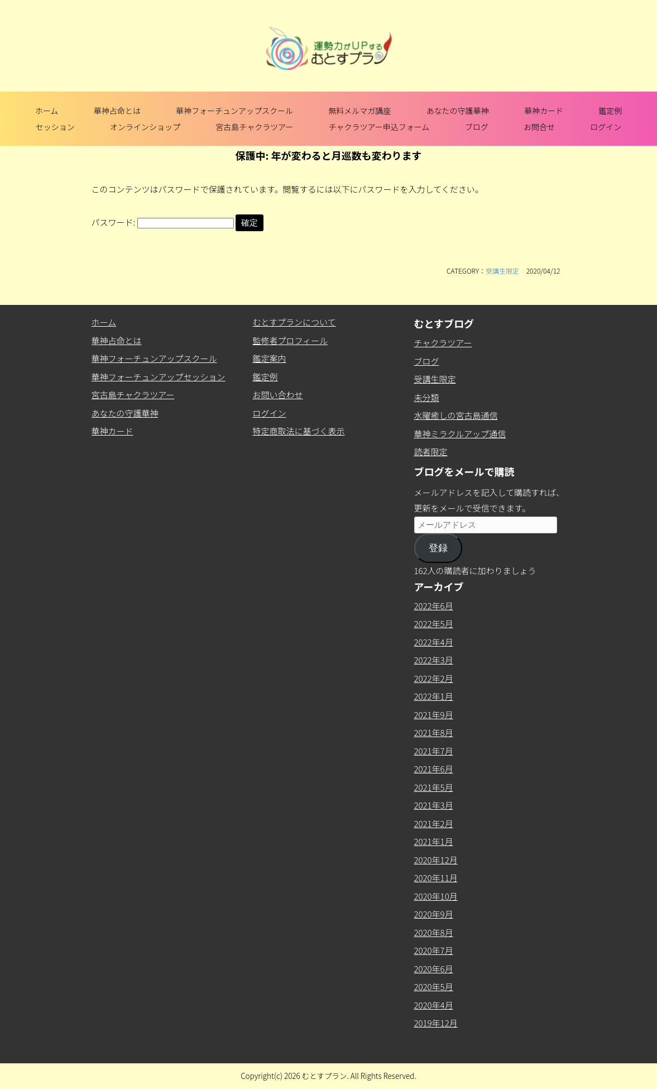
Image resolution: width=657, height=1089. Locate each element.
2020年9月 (433, 914)
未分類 (426, 397)
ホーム (47, 110)
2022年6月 (433, 606)
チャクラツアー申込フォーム (379, 126)
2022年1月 (433, 696)
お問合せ (539, 126)
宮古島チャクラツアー (254, 126)
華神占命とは (117, 110)
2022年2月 (433, 678)
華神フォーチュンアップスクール (234, 110)
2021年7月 (433, 751)
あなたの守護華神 (457, 110)
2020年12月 (436, 860)
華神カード (543, 110)
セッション (55, 126)
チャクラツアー (443, 342)
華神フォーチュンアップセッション (159, 377)
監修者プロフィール (290, 340)
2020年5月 (433, 986)
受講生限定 (502, 270)
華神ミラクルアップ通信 (460, 434)
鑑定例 (610, 110)
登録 (438, 548)
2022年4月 (433, 642)
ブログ (476, 126)
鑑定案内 (269, 358)
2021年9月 (433, 714)
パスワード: (163, 222)
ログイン (605, 126)
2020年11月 (436, 877)
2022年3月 (433, 660)
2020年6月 (433, 969)
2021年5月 (433, 787)
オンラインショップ (145, 126)
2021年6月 (433, 769)
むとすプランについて (294, 322)
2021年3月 (433, 805)
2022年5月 (433, 623)
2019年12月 (436, 1023)
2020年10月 (436, 896)
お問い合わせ (278, 394)
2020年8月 (433, 932)
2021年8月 (433, 732)
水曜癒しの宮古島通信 (456, 415)
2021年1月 (433, 841)
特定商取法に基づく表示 (299, 431)
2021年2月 (433, 823)
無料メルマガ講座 (359, 110)
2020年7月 (433, 950)
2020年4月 (433, 1005)
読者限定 (431, 451)
